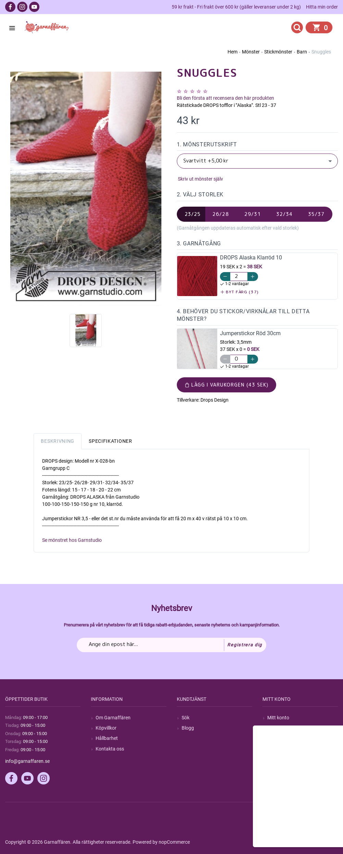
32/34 (284, 214)
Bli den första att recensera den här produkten (225, 98)
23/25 (193, 214)
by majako (326, 842)
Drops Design (214, 400)
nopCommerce (174, 842)
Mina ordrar (279, 728)
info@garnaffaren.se (27, 761)
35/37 (316, 214)
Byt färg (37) (239, 292)
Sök (185, 717)
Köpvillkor (106, 728)
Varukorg (277, 749)
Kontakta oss (110, 749)
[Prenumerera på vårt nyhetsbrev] (171, 644)
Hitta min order (322, 7)
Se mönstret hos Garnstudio (72, 540)
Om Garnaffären (113, 717)
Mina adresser (282, 738)
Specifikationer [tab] (110, 441)
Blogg (188, 728)
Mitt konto (278, 717)
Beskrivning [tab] (57, 441)
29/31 (252, 214)
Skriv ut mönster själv (200, 179)
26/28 (220, 214)
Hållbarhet (107, 738)
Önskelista (278, 759)
